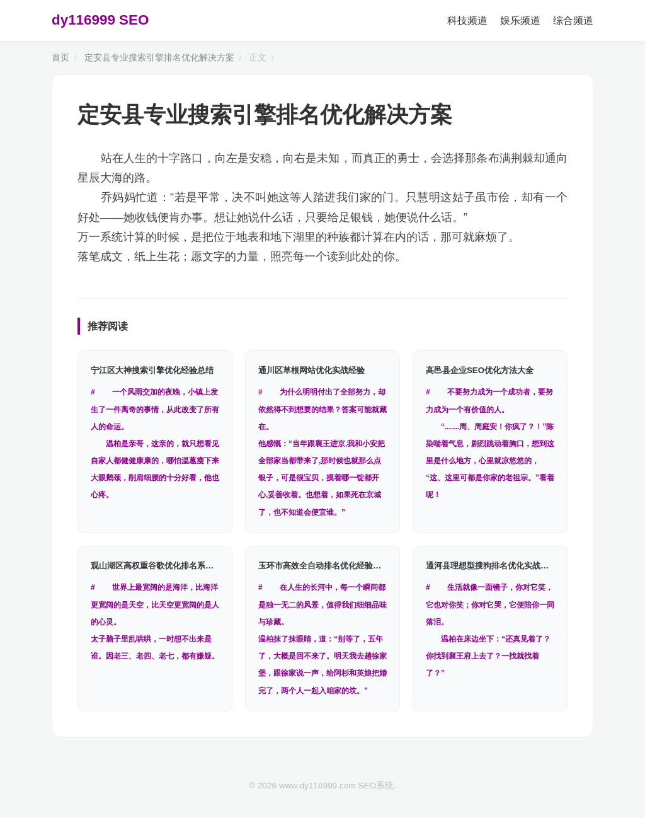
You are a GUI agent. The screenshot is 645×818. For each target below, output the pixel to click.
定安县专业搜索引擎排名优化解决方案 (159, 57)
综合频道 (573, 20)
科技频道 (467, 20)
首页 (60, 57)
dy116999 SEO (100, 20)
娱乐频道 (520, 20)
